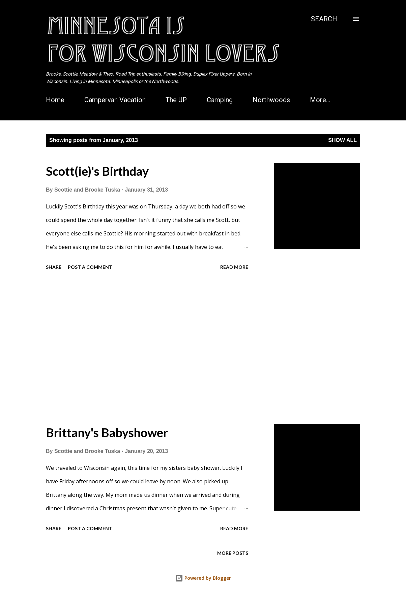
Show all (342, 140)
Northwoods (271, 100)
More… (320, 100)
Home (55, 100)
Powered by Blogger (203, 578)
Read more (234, 267)
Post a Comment (90, 267)
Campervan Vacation (115, 100)
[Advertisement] (160, 348)
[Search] (324, 19)
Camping (220, 100)
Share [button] (53, 267)
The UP (176, 100)
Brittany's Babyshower (107, 432)
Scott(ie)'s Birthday (97, 171)
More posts (232, 553)
